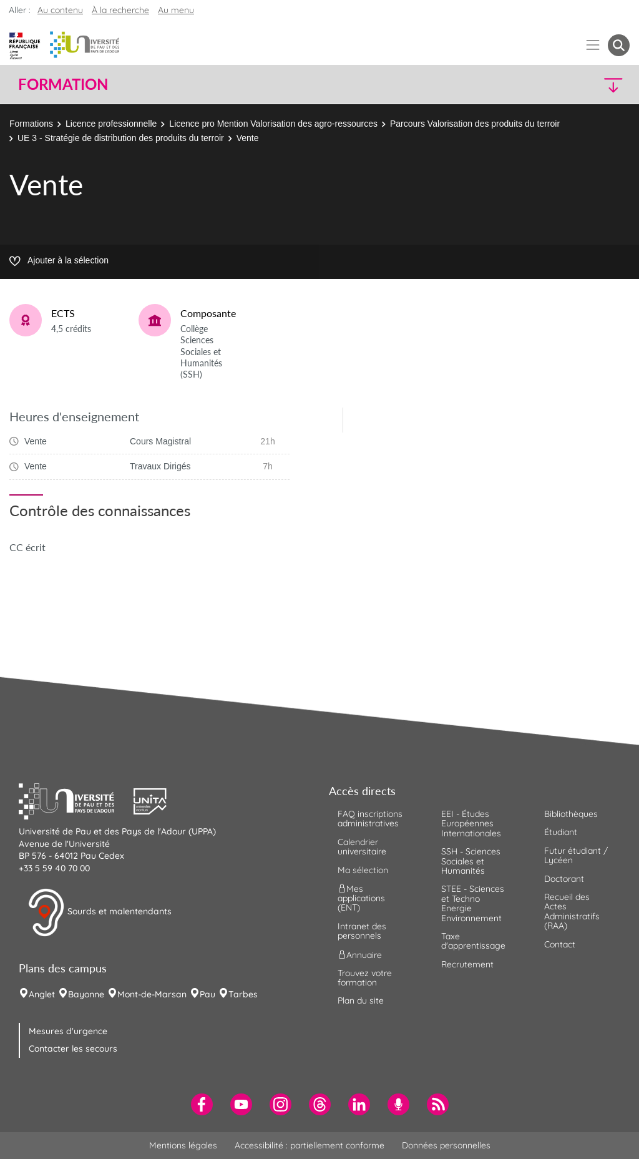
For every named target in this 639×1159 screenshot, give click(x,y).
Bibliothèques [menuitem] (571, 813)
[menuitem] (202, 1104)
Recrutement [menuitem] (467, 964)
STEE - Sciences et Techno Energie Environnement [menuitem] (472, 903)
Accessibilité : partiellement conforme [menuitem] (309, 1145)
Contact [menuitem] (559, 944)
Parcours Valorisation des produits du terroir (475, 124)
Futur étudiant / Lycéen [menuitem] (576, 855)
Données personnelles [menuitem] (446, 1145)
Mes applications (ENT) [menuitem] (361, 898)
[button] (555, 84)
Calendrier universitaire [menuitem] (362, 846)
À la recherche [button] (120, 10)
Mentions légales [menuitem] (183, 1145)
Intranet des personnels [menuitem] (362, 931)
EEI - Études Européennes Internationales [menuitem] (471, 823)
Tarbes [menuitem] (243, 994)
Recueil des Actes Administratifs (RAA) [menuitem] (572, 911)
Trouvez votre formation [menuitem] (365, 977)
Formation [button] (63, 84)
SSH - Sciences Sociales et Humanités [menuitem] (470, 861)
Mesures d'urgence (68, 1031)
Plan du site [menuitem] (361, 1000)
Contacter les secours (73, 1048)
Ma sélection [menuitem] (363, 870)
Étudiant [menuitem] (560, 832)
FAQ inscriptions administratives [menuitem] (370, 818)
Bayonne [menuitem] (86, 994)
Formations (31, 124)
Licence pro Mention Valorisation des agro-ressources (273, 124)
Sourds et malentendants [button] (99, 912)
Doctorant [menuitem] (564, 878)
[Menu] (593, 45)
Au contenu (60, 10)
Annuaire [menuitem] (360, 954)
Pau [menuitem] (207, 994)
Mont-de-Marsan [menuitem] (152, 994)
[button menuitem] (619, 45)
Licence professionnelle (111, 124)
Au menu (176, 10)
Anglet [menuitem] (42, 994)
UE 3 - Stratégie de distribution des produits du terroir (120, 138)
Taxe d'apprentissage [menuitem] (473, 941)
